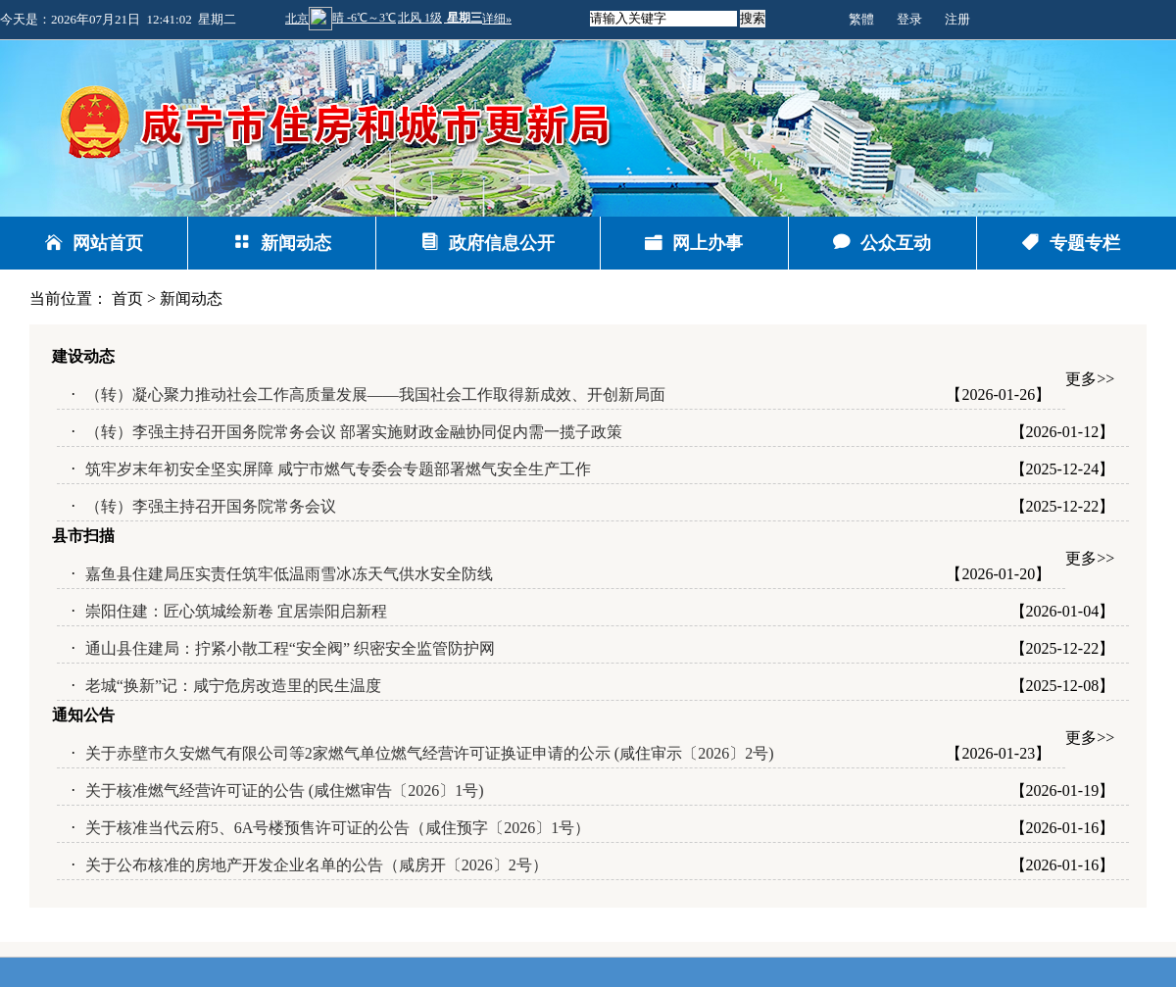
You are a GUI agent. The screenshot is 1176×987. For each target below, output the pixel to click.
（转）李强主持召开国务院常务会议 (210, 506)
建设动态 (83, 356)
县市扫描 (83, 535)
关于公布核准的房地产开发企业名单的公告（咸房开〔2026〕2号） (316, 865)
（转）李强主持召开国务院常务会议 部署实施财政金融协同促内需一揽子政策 (353, 431)
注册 (957, 19)
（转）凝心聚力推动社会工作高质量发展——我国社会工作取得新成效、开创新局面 (375, 394)
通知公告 (83, 715)
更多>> (1089, 378)
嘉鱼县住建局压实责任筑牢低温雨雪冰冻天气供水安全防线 (289, 574)
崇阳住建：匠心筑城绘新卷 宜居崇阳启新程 (236, 611)
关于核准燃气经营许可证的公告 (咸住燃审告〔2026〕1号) (284, 790)
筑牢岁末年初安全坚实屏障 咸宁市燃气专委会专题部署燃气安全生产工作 (338, 469)
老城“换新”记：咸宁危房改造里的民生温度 (233, 685)
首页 (127, 298)
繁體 (861, 19)
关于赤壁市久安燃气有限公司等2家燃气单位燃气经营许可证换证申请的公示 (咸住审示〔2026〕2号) (429, 753)
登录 (909, 19)
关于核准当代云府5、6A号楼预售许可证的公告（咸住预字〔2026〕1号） (338, 827)
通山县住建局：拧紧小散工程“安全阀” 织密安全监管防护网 (290, 648)
